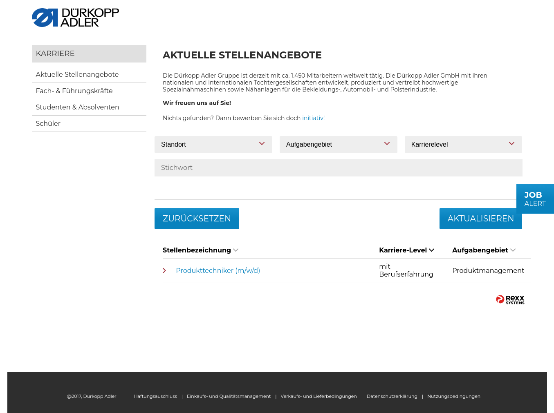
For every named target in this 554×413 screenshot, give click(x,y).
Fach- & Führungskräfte (74, 91)
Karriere (55, 53)
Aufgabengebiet (484, 250)
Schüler (48, 123)
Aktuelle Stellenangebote (77, 74)
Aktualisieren (481, 218)
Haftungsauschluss (155, 396)
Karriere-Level (406, 250)
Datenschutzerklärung (392, 396)
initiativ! (313, 118)
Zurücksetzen (197, 218)
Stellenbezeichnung (200, 250)
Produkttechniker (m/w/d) (218, 271)
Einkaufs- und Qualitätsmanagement (229, 396)
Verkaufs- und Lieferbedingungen (319, 396)
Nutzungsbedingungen (453, 396)
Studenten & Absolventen (77, 107)
